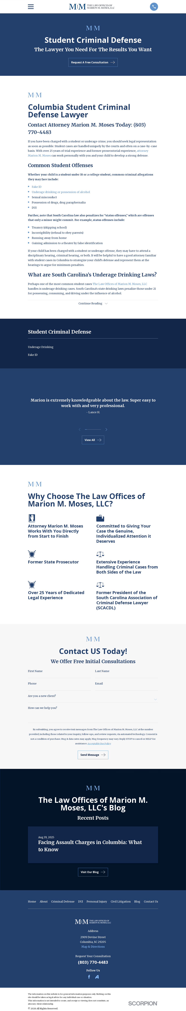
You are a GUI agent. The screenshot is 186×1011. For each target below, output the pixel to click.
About (44, 902)
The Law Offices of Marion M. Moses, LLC (120, 284)
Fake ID (36, 187)
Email (99, 684)
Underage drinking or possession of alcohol (61, 192)
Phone (32, 684)
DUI (80, 902)
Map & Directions (93, 947)
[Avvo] (97, 977)
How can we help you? (42, 708)
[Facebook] (89, 977)
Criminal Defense (62, 902)
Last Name (102, 672)
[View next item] (107, 430)
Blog (137, 902)
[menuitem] (93, 348)
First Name (35, 672)
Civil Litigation (121, 902)
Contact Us (151, 902)
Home (32, 902)
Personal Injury (97, 902)
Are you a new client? (42, 696)
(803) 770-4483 (93, 962)
